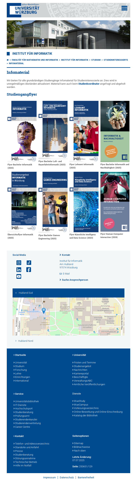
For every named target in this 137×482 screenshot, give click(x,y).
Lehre (17, 374)
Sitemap (77, 443)
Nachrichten (79, 370)
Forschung (20, 370)
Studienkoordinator (88, 83)
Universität (20, 363)
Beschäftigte (80, 377)
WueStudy (78, 401)
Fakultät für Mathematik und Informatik (35, 60)
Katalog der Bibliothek (85, 415)
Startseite (20, 355)
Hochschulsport (23, 409)
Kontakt (66, 255)
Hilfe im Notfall (22, 466)
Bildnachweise (81, 447)
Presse (18, 451)
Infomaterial (16, 63)
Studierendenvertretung (27, 423)
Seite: (75, 466)
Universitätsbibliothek (26, 401)
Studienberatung (23, 412)
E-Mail (66, 273)
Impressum (49, 477)
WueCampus (80, 405)
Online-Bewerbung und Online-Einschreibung (97, 412)
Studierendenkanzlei (25, 420)
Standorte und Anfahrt (26, 447)
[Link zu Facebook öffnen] (27, 269)
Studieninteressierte (116, 60)
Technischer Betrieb (25, 462)
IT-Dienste (20, 405)
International (21, 381)
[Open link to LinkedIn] (17, 269)
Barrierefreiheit (86, 477)
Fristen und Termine (84, 363)
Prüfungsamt (21, 416)
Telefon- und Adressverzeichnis (31, 444)
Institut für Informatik (32, 53)
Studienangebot (81, 366)
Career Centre (22, 427)
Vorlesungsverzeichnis (85, 408)
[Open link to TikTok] (27, 262)
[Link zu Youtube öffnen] (17, 276)
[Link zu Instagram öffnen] (17, 262)
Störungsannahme (24, 458)
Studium (96, 60)
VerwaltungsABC (82, 381)
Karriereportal (80, 374)
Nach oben (79, 451)
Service (18, 394)
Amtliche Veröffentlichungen (88, 384)
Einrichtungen (22, 377)
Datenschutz (67, 477)
